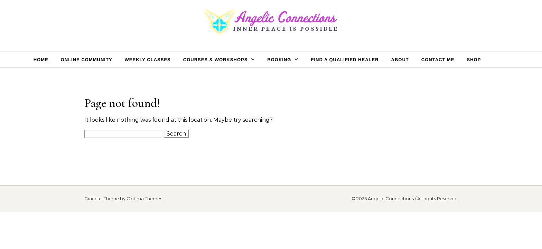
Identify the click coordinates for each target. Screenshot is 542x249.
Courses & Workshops (215, 59)
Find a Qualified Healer (345, 59)
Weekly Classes (148, 59)
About (400, 59)
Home (41, 59)
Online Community (86, 59)
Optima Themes (144, 198)
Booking (279, 59)
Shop (474, 59)
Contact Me (438, 59)
